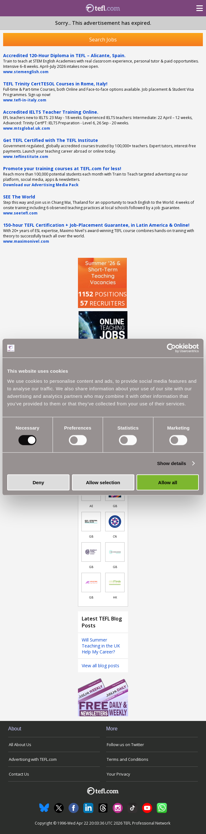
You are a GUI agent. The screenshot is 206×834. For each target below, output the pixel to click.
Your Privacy (118, 774)
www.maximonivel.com (26, 241)
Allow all (167, 482)
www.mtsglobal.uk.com (26, 128)
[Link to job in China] (115, 521)
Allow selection (103, 482)
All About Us (20, 744)
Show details (171, 463)
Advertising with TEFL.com (33, 759)
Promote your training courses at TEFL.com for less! (62, 168)
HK (115, 597)
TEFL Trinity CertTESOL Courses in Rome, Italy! (55, 84)
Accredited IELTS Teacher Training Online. (50, 112)
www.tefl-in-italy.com (24, 100)
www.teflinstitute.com (25, 156)
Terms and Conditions (127, 759)
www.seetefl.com (20, 213)
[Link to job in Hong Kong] (115, 582)
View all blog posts (100, 666)
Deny (38, 482)
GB (115, 506)
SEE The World (19, 197)
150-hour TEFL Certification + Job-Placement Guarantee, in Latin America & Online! (96, 225)
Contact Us (19, 774)
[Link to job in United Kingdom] (91, 521)
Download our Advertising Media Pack (41, 184)
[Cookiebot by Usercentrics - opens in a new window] (171, 348)
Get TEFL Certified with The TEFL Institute (50, 140)
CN (115, 536)
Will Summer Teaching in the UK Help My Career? (101, 646)
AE (91, 506)
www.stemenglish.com (26, 71)
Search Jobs (103, 39)
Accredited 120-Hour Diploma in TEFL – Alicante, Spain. (64, 55)
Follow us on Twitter (125, 744)
